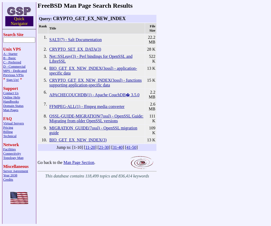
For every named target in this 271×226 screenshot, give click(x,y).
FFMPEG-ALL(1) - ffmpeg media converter (86, 106)
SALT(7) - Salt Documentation (75, 39)
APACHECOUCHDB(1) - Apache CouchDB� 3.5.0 (94, 95)
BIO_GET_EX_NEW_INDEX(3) (78, 140)
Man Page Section (79, 162)
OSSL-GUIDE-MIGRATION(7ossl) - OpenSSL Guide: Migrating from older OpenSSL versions (96, 118)
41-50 (131, 147)
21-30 (104, 147)
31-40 (118, 147)
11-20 (90, 147)
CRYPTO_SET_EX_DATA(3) (75, 49)
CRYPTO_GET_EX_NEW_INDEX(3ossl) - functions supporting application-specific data (95, 82)
